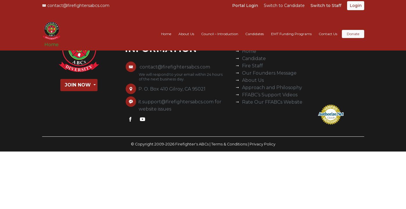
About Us (186, 28)
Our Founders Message (269, 73)
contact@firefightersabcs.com (75, 5)
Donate (353, 28)
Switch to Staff (326, 5)
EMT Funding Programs (291, 28)
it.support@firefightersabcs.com (176, 102)
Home (54, 41)
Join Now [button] (78, 85)
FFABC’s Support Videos (269, 95)
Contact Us (328, 28)
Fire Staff (252, 66)
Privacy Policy (262, 144)
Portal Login (245, 5)
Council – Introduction (219, 28)
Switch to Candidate (284, 5)
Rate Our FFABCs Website (272, 102)
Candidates (254, 28)
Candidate (254, 58)
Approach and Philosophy (272, 87)
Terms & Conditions (229, 144)
